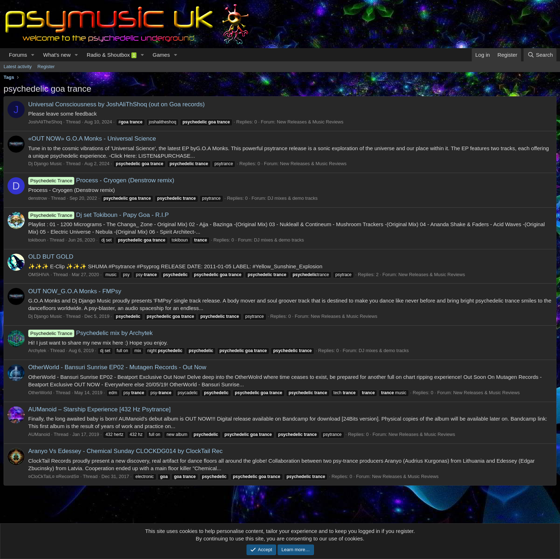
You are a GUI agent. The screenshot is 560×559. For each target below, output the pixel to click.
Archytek (37, 350)
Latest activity (18, 66)
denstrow (37, 198)
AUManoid (39, 434)
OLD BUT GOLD (50, 256)
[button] (33, 54)
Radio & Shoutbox (112, 55)
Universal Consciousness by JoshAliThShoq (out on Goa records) (116, 104)
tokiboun (37, 240)
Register (46, 66)
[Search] (540, 54)
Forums (18, 55)
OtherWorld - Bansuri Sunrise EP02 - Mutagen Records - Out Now (117, 367)
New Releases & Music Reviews (310, 121)
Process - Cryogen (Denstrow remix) (101, 180)
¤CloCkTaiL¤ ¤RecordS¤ (53, 476)
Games (161, 55)
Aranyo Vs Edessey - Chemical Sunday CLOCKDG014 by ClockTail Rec (125, 451)
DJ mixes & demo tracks (293, 198)
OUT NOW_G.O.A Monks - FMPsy (74, 291)
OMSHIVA (38, 274)
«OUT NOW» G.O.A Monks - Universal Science (92, 138)
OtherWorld (40, 392)
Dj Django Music (45, 163)
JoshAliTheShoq (45, 121)
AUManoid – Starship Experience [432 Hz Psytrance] (99, 409)
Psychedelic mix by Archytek (90, 333)
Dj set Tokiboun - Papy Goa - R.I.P (98, 215)
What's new (57, 55)
